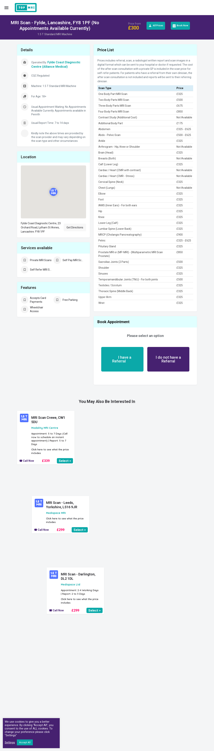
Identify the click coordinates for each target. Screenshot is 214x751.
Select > (65, 461)
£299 (107, 445)
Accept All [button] (25, 742)
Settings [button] (10, 742)
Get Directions (75, 227)
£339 (46, 461)
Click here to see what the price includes (50, 451)
